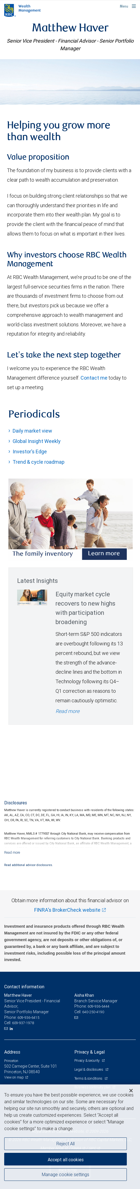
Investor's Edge (30, 451)
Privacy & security (87, 1060)
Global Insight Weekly (37, 441)
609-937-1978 (23, 1023)
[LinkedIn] (12, 1028)
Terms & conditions (88, 1078)
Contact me (94, 378)
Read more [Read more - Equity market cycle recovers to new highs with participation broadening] (67, 711)
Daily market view (32, 431)
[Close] (131, 1090)
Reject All (65, 1143)
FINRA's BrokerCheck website (67, 910)
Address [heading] (12, 1052)
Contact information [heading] (24, 986)
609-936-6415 (28, 1017)
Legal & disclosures (89, 1069)
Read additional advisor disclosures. (28, 865)
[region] (70, 1136)
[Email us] (6, 1028)
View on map (14, 1077)
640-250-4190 (93, 1012)
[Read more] (12, 852)
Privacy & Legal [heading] (89, 1052)
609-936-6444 (98, 1006)
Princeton (11, 1060)
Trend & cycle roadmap (39, 462)
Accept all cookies (66, 1159)
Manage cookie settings (65, 1174)
